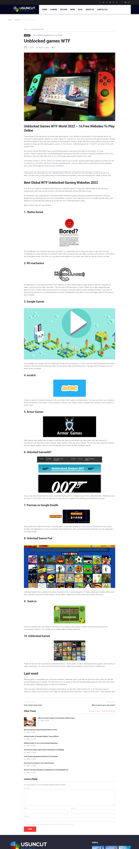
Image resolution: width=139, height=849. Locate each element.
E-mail (73, 783)
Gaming (17, 20)
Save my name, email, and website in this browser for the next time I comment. (50, 799)
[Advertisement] (63, 171)
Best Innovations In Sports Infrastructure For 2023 (87, 718)
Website (26, 791)
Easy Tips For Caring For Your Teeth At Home (39, 743)
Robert (31, 48)
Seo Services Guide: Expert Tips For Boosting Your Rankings (44, 736)
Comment (27, 763)
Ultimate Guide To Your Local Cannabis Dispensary (88, 729)
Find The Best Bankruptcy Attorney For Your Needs (88, 736)
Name (26, 783)
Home (10, 20)
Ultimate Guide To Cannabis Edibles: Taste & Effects (41, 729)
